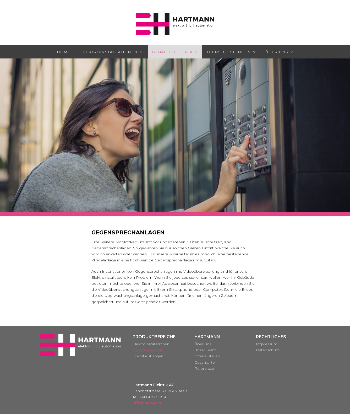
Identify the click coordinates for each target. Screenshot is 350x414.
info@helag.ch (147, 403)
